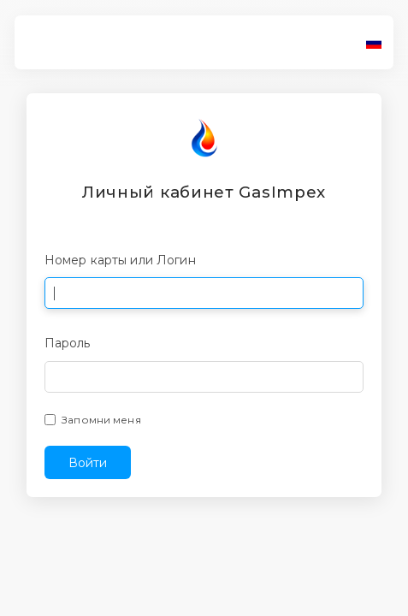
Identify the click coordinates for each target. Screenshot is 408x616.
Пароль (67, 343)
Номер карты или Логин (120, 260)
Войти (87, 463)
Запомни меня (101, 419)
